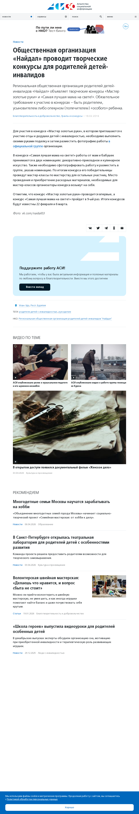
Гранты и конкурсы (72, 115)
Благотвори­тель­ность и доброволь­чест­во (36, 115)
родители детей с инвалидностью (38, 311)
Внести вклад (35, 287)
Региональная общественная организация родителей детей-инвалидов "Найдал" (65, 318)
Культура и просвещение (39, 473)
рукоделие (65, 311)
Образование (45, 524)
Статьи (17, 613)
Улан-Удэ (24, 305)
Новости (18, 41)
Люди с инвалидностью (51, 653)
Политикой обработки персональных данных (32, 799)
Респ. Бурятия (38, 305)
